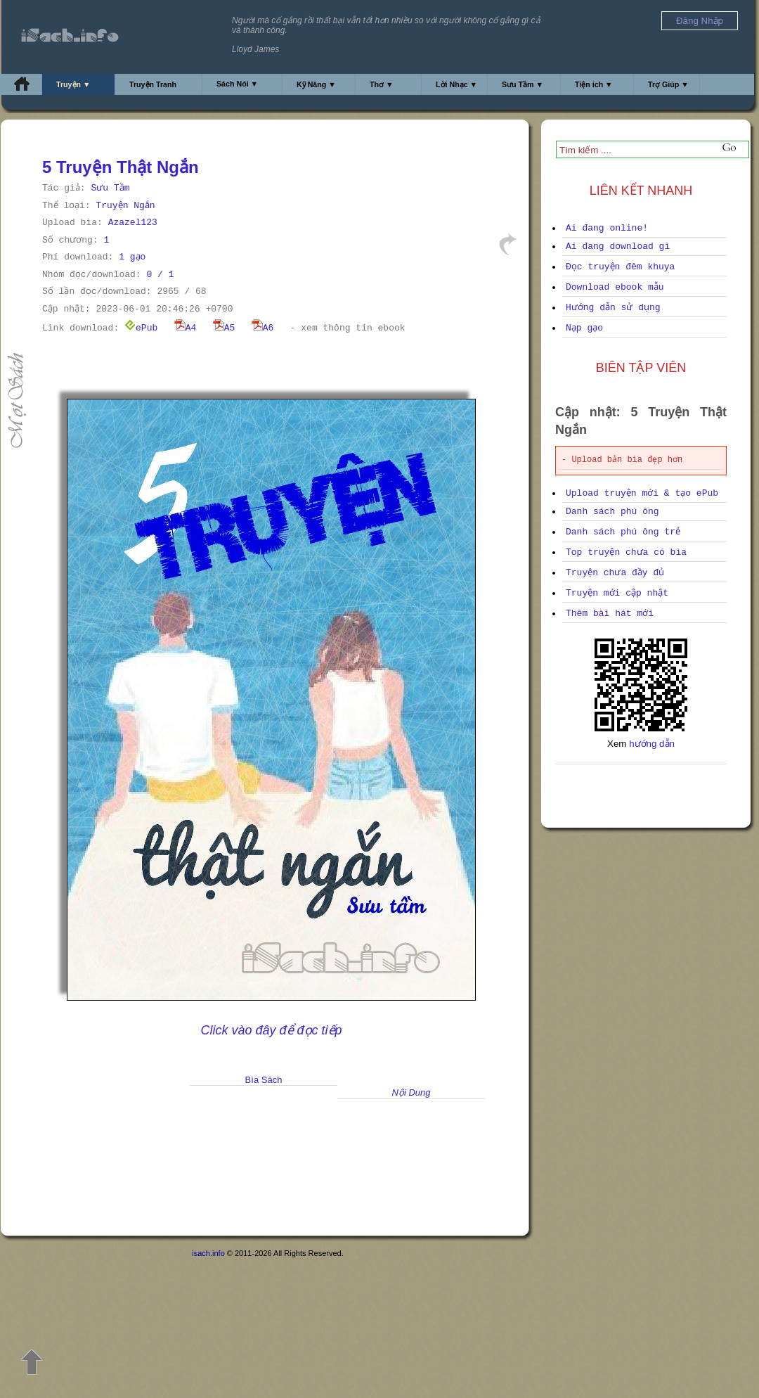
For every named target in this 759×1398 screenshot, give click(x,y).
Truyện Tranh (152, 84)
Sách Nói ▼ (237, 83)
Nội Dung (411, 1092)
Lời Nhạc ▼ (456, 84)
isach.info (208, 1253)
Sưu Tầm (110, 188)
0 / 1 (160, 274)
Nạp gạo (584, 328)
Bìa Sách (264, 1080)
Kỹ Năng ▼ (316, 84)
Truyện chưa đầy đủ (615, 572)
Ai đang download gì (618, 246)
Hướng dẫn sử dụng (613, 307)
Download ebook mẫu (615, 287)
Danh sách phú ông (612, 511)
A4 (185, 328)
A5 (224, 328)
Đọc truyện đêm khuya (620, 267)
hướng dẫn (652, 743)
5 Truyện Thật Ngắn (120, 167)
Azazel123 (132, 222)
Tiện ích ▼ (594, 84)
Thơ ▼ (382, 84)
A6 (263, 328)
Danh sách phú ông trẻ (623, 532)
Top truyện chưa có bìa (626, 552)
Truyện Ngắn (125, 205)
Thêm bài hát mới (610, 613)
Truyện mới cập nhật (617, 593)
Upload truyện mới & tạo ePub (642, 493)
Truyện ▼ (73, 84)
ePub (140, 328)
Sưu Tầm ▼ (522, 84)
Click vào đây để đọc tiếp (271, 1030)
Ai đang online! (607, 228)
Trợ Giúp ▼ (668, 84)
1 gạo (132, 257)
